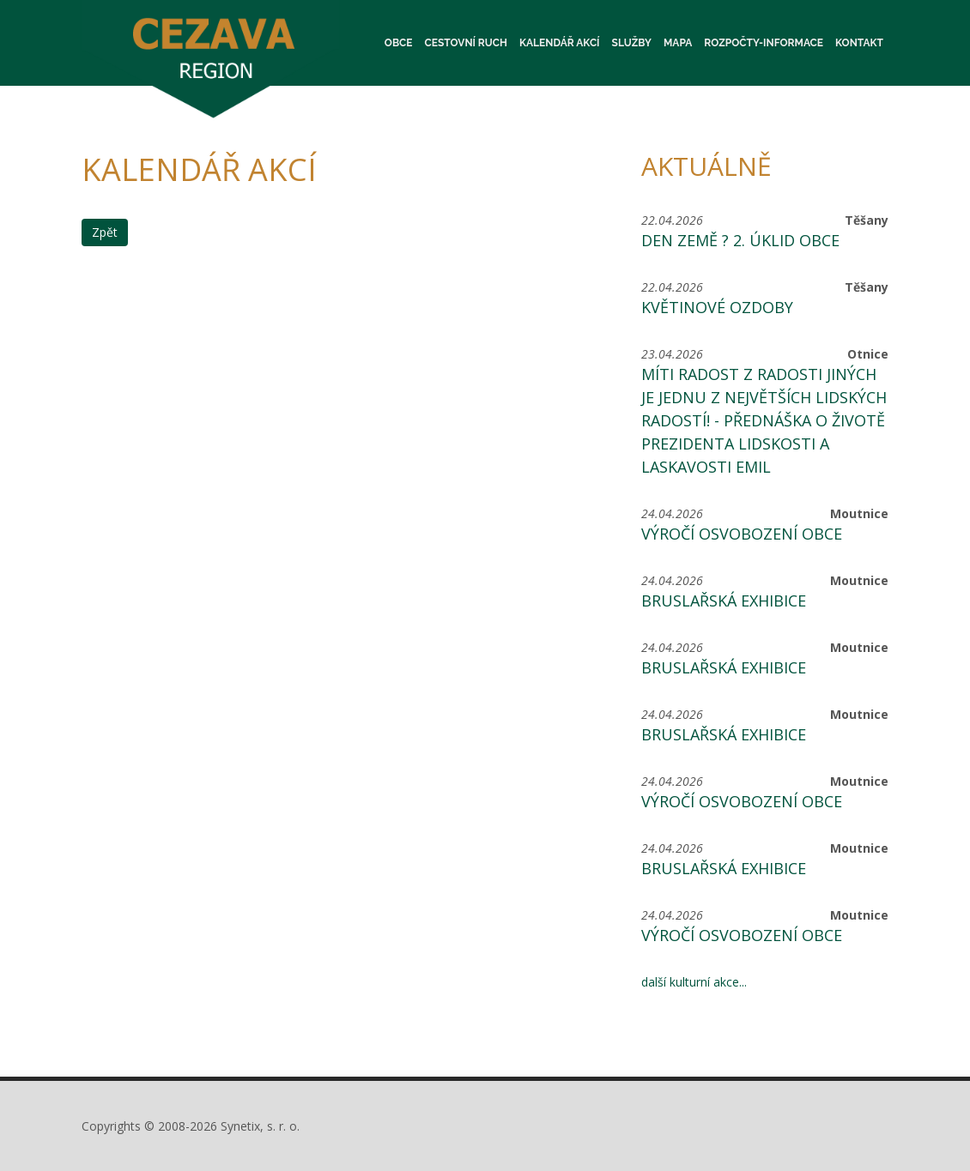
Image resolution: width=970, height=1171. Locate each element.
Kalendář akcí (559, 43)
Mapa (678, 43)
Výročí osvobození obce (741, 533)
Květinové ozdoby (717, 307)
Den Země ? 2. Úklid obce (740, 240)
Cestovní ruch (466, 43)
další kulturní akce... (694, 982)
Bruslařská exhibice (723, 600)
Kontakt (859, 43)
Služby (632, 43)
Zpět (105, 232)
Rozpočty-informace (763, 43)
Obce (399, 43)
